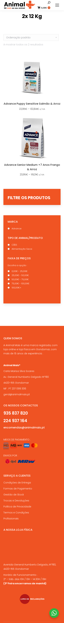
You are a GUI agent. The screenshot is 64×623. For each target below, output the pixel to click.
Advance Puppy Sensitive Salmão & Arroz (32, 104)
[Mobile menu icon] (57, 5)
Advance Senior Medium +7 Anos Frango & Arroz (32, 167)
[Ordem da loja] (31, 37)
